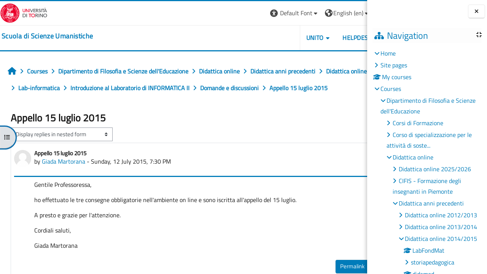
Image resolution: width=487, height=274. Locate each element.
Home (388, 53)
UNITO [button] (279, 37)
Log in (353, 13)
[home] (47, 36)
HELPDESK (321, 37)
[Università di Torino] (24, 12)
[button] (259, 13)
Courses (390, 88)
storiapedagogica (432, 262)
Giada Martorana (63, 178)
